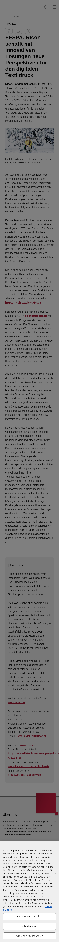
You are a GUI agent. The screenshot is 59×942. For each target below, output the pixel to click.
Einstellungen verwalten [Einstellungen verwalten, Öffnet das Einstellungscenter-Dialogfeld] (30, 916)
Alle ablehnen (29, 926)
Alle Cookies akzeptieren (29, 935)
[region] (29, 891)
